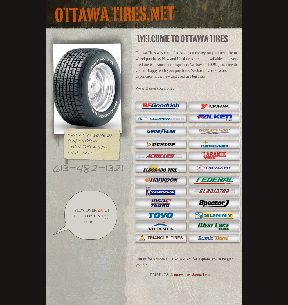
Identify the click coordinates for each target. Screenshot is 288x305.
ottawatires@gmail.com (193, 275)
